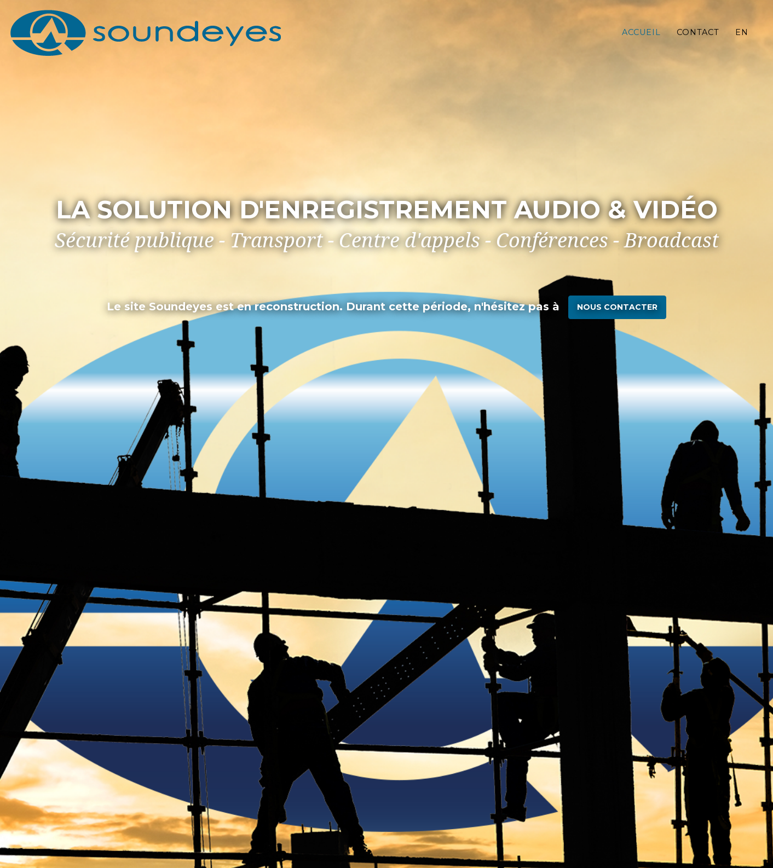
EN (741, 42)
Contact (698, 42)
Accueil (641, 42)
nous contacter (617, 307)
